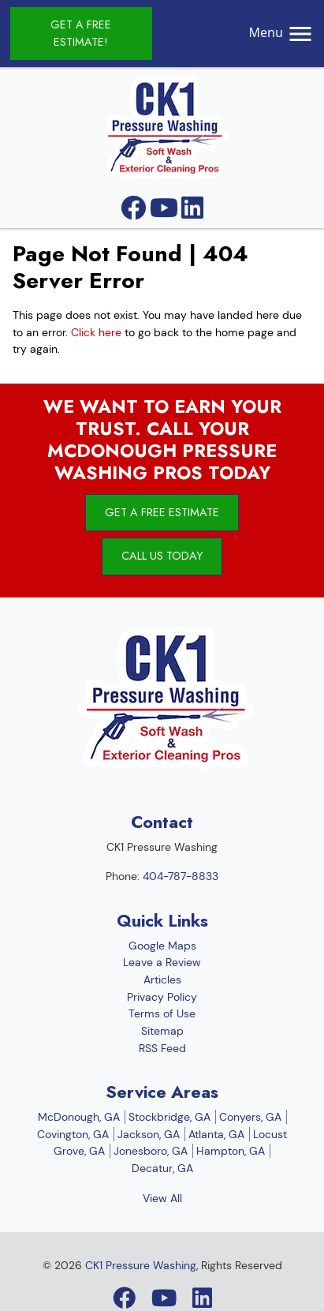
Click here (96, 332)
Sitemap (162, 1031)
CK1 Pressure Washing (140, 1265)
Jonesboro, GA (151, 1151)
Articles (162, 979)
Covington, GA (73, 1134)
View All (162, 1198)
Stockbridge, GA (169, 1117)
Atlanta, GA (216, 1134)
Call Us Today (162, 556)
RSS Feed (162, 1048)
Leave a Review (162, 962)
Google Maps (162, 945)
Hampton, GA (230, 1151)
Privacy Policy (162, 997)
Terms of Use (162, 1013)
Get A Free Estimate (162, 512)
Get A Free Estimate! (80, 33)
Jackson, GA (148, 1134)
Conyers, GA (250, 1117)
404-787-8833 (180, 876)
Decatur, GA (162, 1168)
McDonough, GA (79, 1117)
